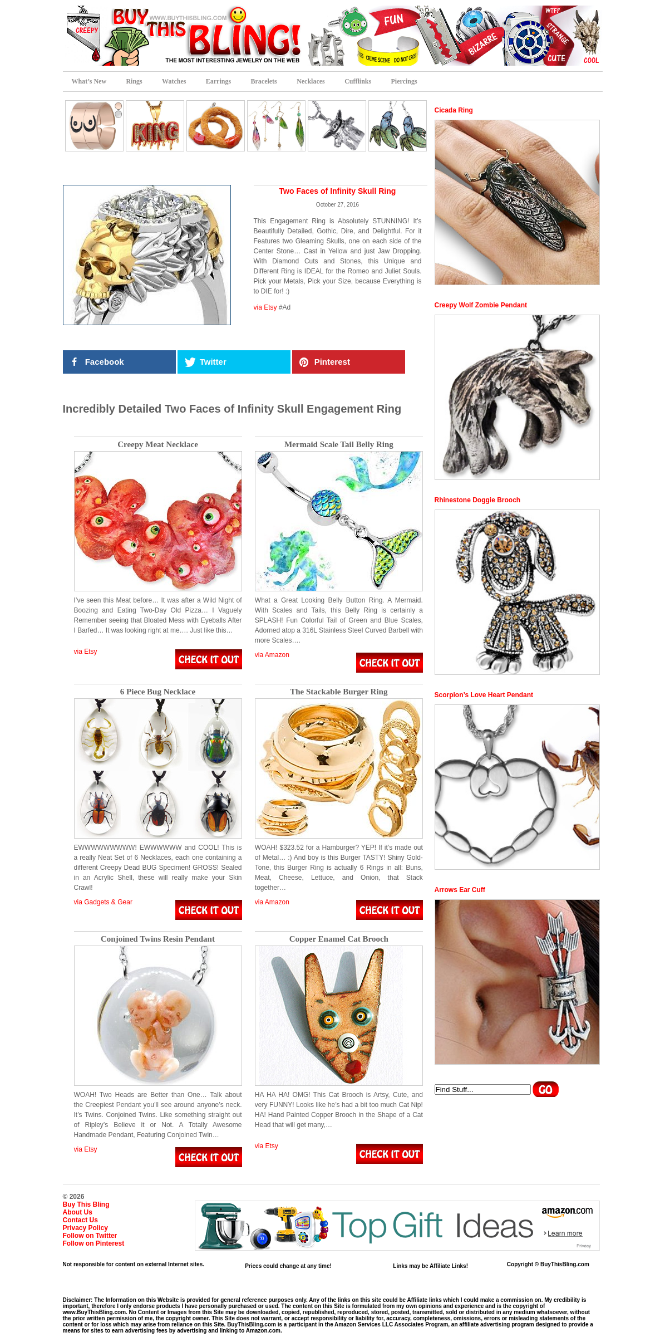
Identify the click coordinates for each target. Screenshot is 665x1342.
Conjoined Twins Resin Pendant (158, 939)
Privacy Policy (85, 1228)
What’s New (89, 81)
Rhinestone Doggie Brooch (478, 500)
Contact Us (80, 1220)
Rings (134, 81)
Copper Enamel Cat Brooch (338, 939)
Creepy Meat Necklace (157, 444)
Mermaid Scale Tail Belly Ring (338, 444)
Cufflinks (357, 81)
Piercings (404, 81)
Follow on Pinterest (94, 1243)
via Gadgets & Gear (103, 902)
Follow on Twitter (90, 1236)
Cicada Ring (454, 110)
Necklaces (311, 81)
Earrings (218, 81)
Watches (174, 81)
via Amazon (272, 655)
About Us (77, 1212)
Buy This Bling (86, 1204)
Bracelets (263, 81)
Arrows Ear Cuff (460, 890)
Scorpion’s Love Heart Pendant (484, 695)
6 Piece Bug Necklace (157, 692)
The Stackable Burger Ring (338, 692)
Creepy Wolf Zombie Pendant (481, 305)
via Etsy (265, 307)
